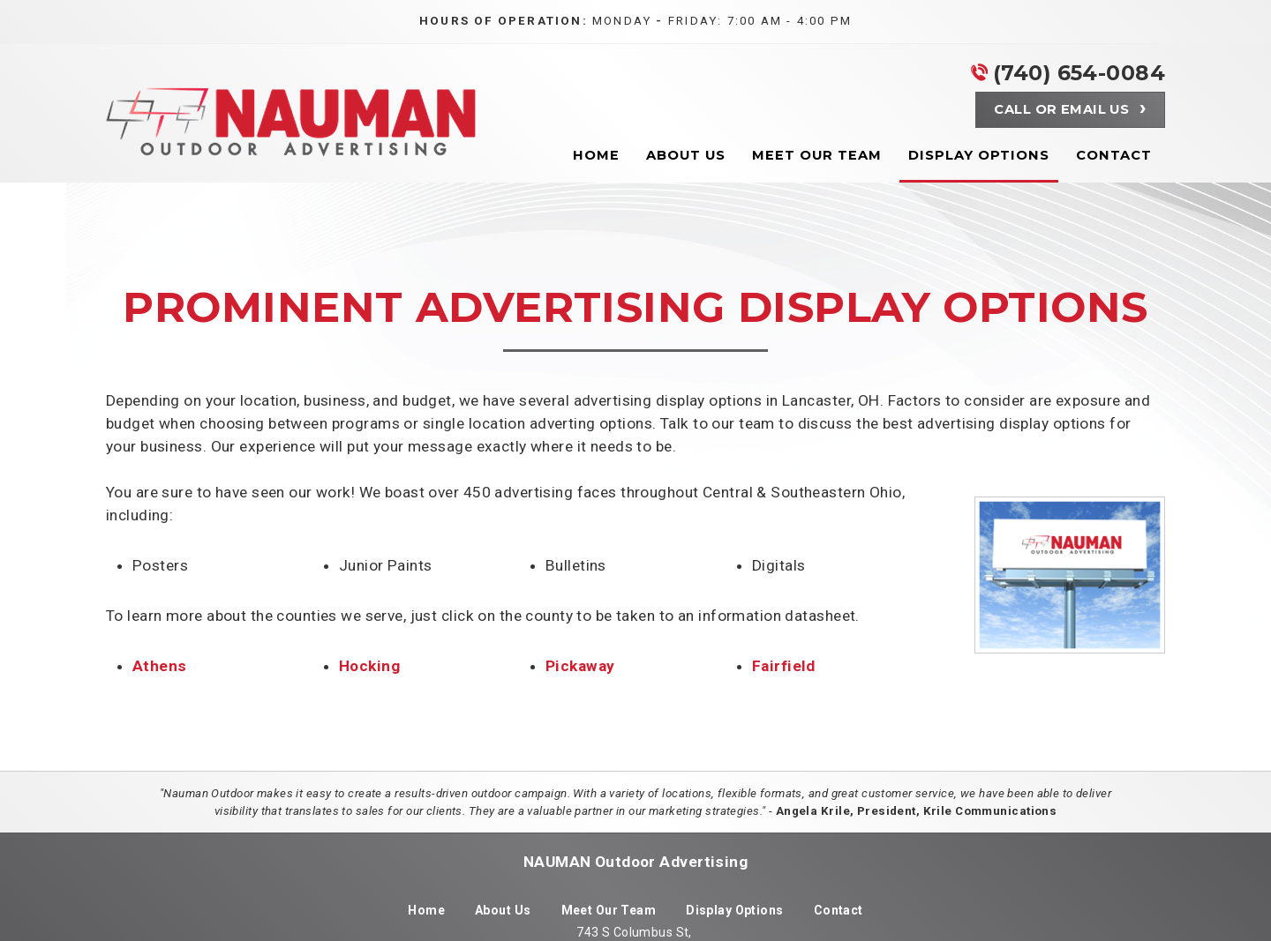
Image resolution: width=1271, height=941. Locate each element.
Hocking (369, 666)
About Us (502, 910)
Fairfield (784, 666)
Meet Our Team (609, 910)
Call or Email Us (1061, 109)
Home (426, 910)
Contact (838, 910)
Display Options (735, 910)
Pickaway (579, 666)
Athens (159, 666)
